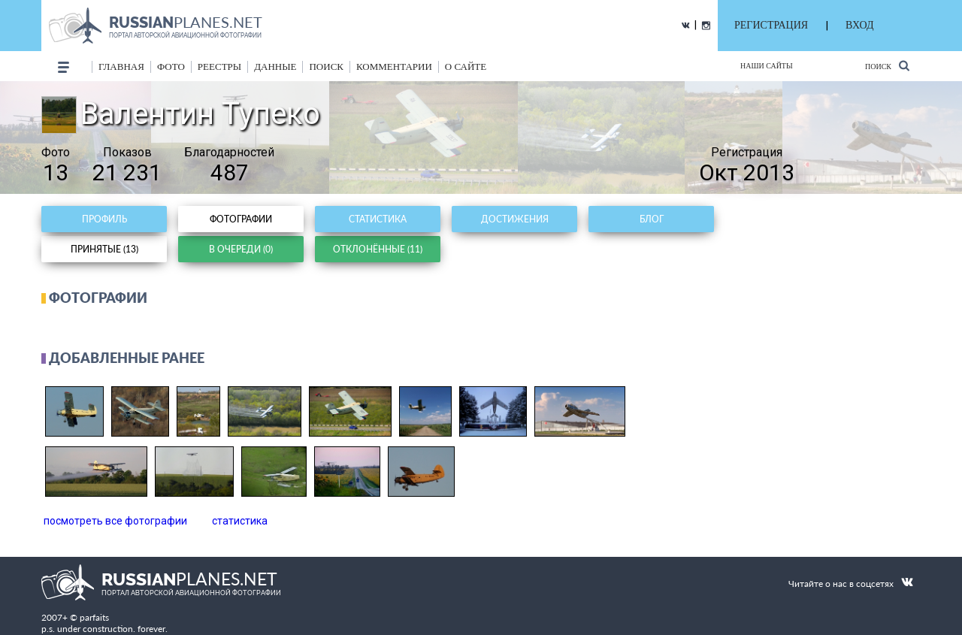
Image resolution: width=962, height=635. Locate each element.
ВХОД (859, 25)
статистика (240, 521)
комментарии (394, 66)
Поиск (887, 65)
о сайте (465, 66)
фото (171, 66)
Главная (121, 66)
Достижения (515, 219)
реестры (219, 66)
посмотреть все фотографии (115, 521)
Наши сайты (766, 66)
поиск (326, 66)
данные (275, 66)
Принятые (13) (104, 249)
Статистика (378, 219)
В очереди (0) (241, 249)
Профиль (104, 219)
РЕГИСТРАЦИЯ (771, 25)
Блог (652, 219)
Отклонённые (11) (377, 249)
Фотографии (241, 219)
